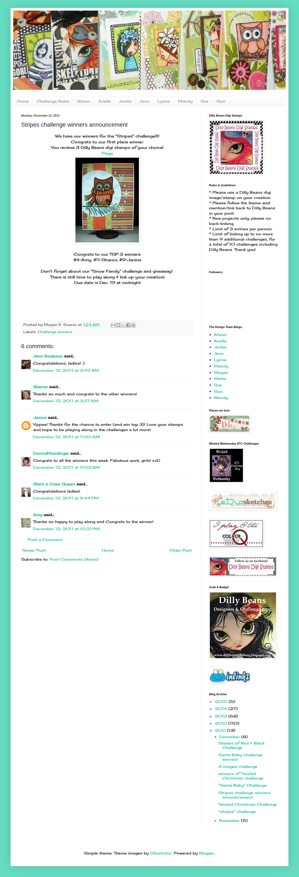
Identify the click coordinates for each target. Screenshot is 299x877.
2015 (222, 701)
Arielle (104, 101)
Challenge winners (55, 332)
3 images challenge (237, 766)
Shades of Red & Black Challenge (241, 745)
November (230, 820)
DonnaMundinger (51, 453)
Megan (221, 372)
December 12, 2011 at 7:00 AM (66, 437)
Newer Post (34, 550)
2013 (221, 716)
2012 (221, 723)
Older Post (181, 550)
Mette (220, 378)
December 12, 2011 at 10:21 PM (66, 528)
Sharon (40, 386)
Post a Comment (45, 539)
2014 (221, 708)
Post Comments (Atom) (73, 559)
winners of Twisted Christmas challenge (241, 775)
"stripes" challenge (237, 811)
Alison (83, 101)
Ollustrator (161, 853)
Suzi (220, 101)
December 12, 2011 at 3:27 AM (65, 400)
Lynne (163, 101)
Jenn (144, 101)
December (230, 736)
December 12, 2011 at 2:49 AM (66, 370)
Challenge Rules (53, 101)
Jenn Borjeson (48, 356)
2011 (221, 730)
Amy (37, 514)
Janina (40, 417)
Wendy (221, 397)
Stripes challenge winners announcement (244, 794)
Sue (205, 101)
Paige (107, 153)
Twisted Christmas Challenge (247, 804)
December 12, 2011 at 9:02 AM (66, 467)
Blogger (206, 853)
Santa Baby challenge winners (240, 756)
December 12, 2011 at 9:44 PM (66, 498)
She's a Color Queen (54, 484)
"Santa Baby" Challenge (242, 785)
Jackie (125, 101)
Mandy (185, 101)
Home (23, 101)
